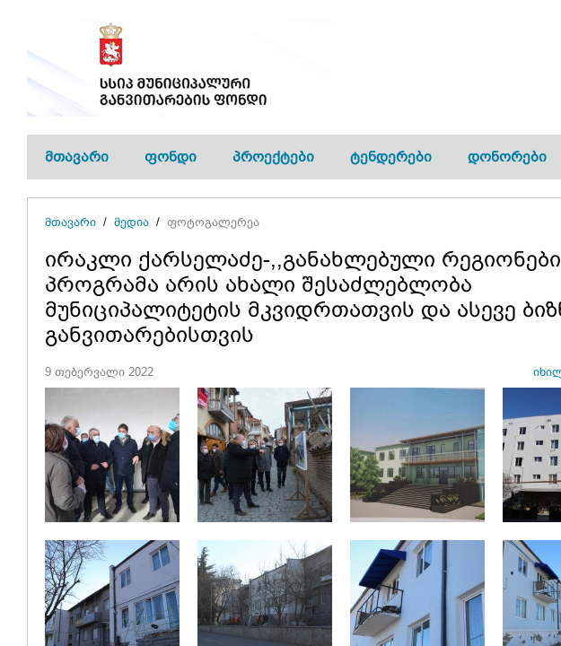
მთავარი (77, 156)
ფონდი (171, 156)
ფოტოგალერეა (213, 222)
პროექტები (273, 156)
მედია (131, 222)
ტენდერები (391, 156)
